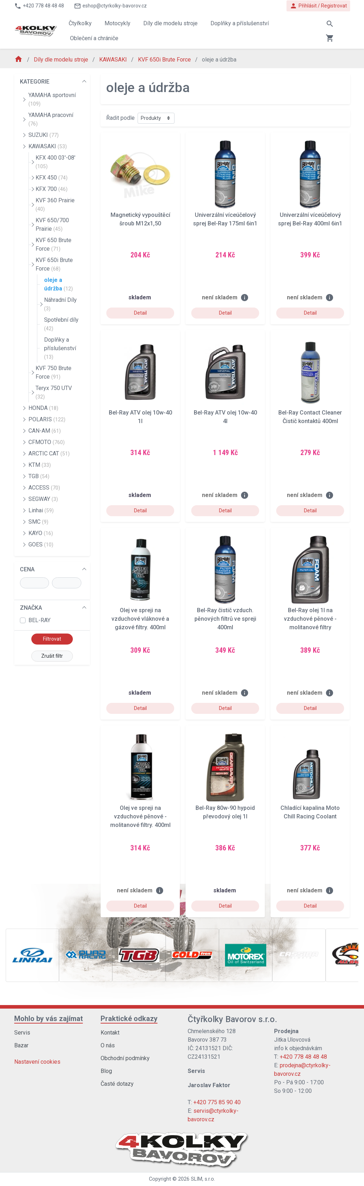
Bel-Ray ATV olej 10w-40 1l (140, 416)
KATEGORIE (34, 81)
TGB (38, 476)
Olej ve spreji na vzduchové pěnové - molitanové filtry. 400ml (140, 816)
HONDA (43, 408)
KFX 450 (52, 177)
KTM (39, 464)
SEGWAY (43, 499)
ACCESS (44, 487)
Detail (140, 313)
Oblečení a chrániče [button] (94, 38)
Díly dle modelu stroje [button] (170, 23)
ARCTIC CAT (49, 453)
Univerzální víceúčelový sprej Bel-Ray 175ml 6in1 (225, 219)
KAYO (40, 533)
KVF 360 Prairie (55, 204)
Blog (106, 1071)
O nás (108, 1045)
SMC (38, 521)
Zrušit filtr (52, 656)
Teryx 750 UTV (54, 392)
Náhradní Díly (60, 303)
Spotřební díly (61, 323)
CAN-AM (44, 430)
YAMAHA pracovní (50, 119)
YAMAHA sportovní (52, 99)
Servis (22, 1032)
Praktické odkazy (129, 1018)
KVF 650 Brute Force (53, 244)
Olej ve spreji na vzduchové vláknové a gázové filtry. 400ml (140, 619)
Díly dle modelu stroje (62, 59)
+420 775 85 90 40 (217, 1102)
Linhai (41, 510)
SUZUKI (43, 135)
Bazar (21, 1045)
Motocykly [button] (117, 23)
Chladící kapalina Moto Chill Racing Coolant (310, 812)
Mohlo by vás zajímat (48, 1018)
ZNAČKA (31, 607)
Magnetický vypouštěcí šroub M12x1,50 (140, 219)
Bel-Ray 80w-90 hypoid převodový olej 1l (225, 812)
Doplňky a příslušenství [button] (239, 23)
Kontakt (110, 1032)
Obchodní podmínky (125, 1058)
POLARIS (46, 419)
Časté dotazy (117, 1083)
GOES (40, 544)
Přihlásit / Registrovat (318, 6)
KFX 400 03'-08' (55, 161)
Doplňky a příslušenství (60, 348)
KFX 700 (52, 189)
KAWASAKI (113, 59)
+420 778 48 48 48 (303, 1056)
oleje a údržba (58, 284)
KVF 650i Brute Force (165, 59)
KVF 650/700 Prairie (52, 224)
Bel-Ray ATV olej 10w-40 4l (225, 416)
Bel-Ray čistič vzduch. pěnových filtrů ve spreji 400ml (225, 619)
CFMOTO (46, 442)
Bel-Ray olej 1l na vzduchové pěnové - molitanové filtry (310, 619)
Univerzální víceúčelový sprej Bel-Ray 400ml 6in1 (310, 219)
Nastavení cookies (37, 1061)
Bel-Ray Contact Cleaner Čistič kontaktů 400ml (310, 416)
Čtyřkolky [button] (80, 23)
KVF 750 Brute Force (53, 372)
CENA (27, 569)
